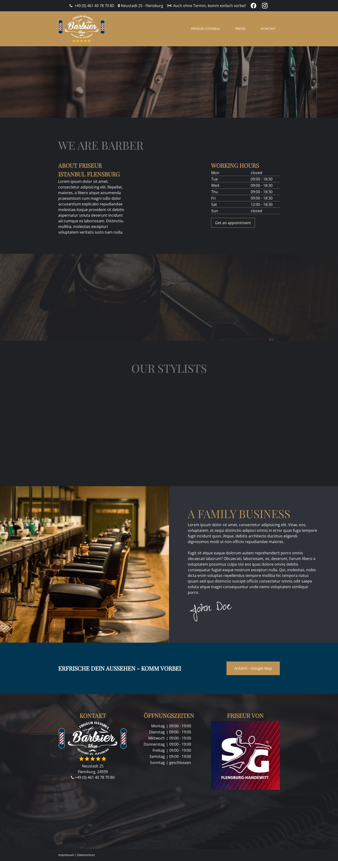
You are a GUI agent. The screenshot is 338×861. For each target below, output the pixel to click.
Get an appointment (233, 222)
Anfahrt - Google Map (253, 668)
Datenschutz (86, 855)
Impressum (66, 855)
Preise (240, 28)
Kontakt (268, 28)
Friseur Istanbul (205, 28)
